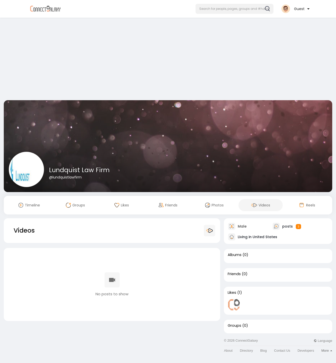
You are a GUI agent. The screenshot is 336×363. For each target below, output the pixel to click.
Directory (246, 350)
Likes (232, 293)
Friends (234, 274)
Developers (306, 350)
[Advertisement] (168, 60)
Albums (235, 255)
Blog (263, 350)
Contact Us (282, 350)
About (228, 350)
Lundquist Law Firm (79, 170)
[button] (234, 9)
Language (323, 340)
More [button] (326, 350)
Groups (234, 325)
